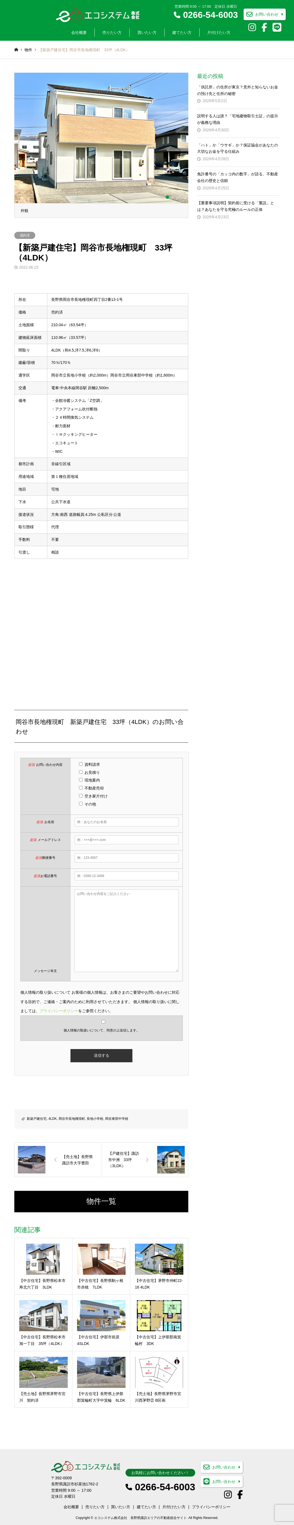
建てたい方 (182, 32)
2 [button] (167, 197)
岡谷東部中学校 (116, 1119)
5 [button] (182, 197)
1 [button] (162, 197)
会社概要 (79, 32)
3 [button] (172, 197)
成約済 (25, 235)
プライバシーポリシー (59, 1011)
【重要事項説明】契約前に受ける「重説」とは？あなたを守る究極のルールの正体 (235, 206)
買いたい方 (147, 32)
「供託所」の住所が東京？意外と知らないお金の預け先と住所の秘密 (237, 90)
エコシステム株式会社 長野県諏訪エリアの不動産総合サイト (140, 1518)
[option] (101, 145)
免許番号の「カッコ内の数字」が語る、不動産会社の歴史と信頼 (237, 177)
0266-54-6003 (210, 14)
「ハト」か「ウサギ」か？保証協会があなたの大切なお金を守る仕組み (237, 148)
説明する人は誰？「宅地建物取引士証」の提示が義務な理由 (237, 119)
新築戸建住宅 (37, 1119)
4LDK (52, 1119)
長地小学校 (95, 1119)
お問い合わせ (266, 14)
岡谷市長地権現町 (72, 1119)
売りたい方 (112, 32)
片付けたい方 (218, 32)
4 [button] (177, 197)
